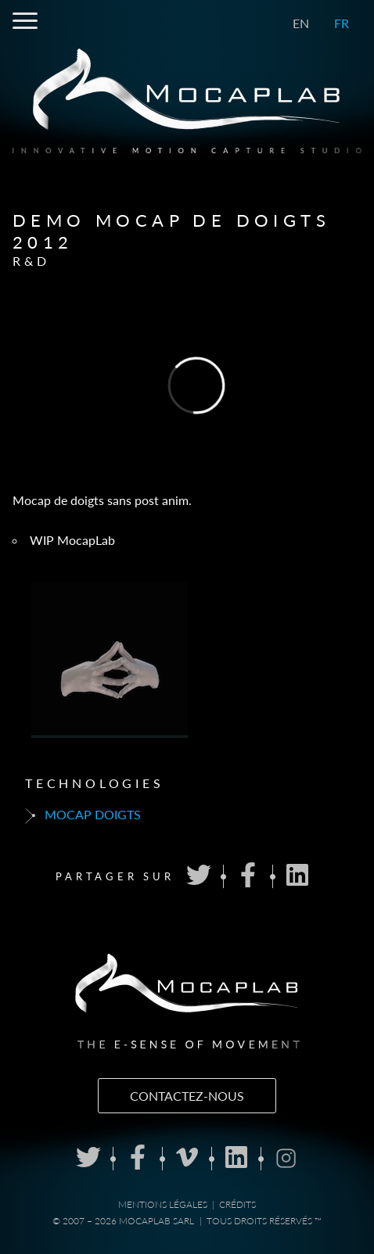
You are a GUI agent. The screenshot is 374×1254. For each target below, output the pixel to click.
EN (301, 23)
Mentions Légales (162, 1204)
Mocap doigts (83, 815)
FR (341, 23)
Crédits (237, 1204)
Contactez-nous (187, 1095)
